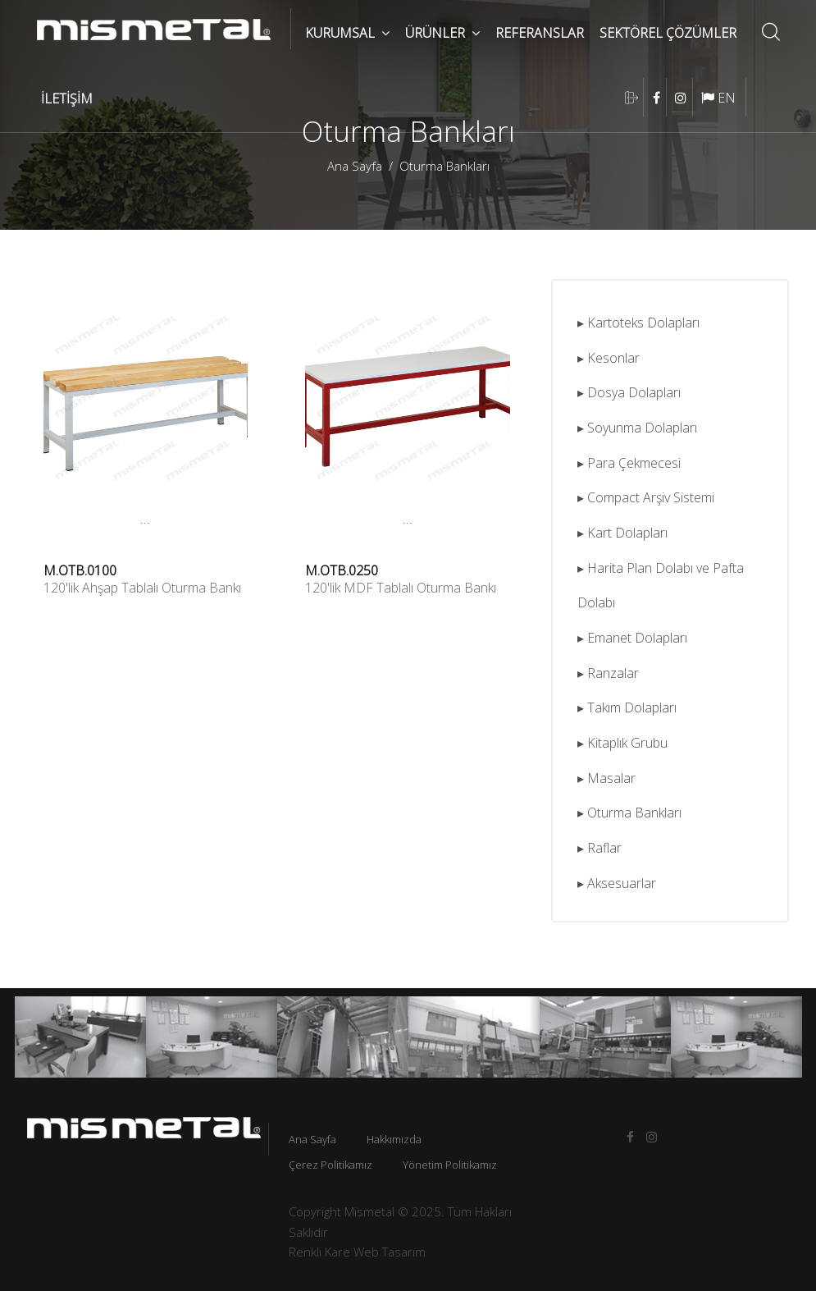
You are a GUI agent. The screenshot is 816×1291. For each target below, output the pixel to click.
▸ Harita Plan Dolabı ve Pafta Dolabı (660, 585)
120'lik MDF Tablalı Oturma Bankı (400, 588)
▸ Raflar (599, 848)
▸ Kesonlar (608, 358)
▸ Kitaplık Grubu (622, 743)
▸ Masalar (606, 778)
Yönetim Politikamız (450, 1164)
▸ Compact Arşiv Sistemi (645, 497)
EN (718, 98)
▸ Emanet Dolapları (632, 638)
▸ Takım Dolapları (627, 707)
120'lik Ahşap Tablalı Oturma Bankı (142, 588)
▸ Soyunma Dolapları (637, 428)
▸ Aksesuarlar (616, 883)
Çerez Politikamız (330, 1164)
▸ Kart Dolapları (622, 533)
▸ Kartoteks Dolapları (638, 323)
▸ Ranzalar (608, 673)
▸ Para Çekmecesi (629, 463)
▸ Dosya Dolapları (629, 392)
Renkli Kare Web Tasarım (357, 1251)
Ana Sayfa (354, 166)
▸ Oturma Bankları (629, 812)
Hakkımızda (394, 1139)
